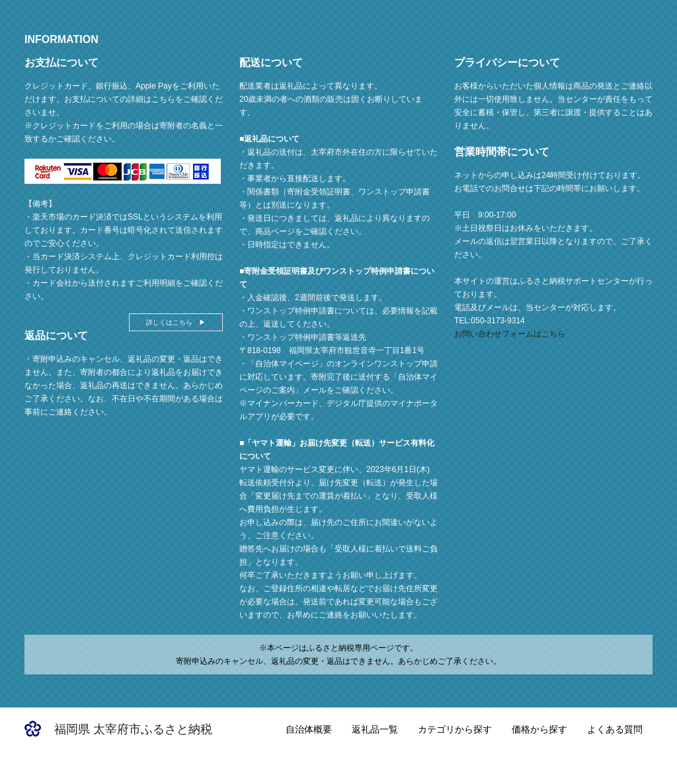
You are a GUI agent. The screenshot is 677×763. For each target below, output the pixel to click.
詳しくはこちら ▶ (176, 322)
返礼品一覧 (375, 729)
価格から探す (539, 729)
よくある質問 (615, 729)
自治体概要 (309, 729)
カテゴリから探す (455, 729)
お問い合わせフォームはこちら (509, 334)
